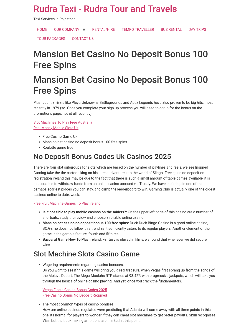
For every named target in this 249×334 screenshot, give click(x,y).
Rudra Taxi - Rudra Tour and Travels (105, 9)
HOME (42, 29)
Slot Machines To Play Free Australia (62, 122)
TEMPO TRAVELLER (138, 29)
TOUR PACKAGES (51, 39)
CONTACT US (83, 39)
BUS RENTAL (171, 29)
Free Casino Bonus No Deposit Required (75, 295)
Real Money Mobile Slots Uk (56, 128)
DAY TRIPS (197, 29)
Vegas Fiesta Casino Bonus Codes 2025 (75, 290)
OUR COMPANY (66, 29)
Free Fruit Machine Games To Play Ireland (66, 203)
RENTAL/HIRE (103, 29)
